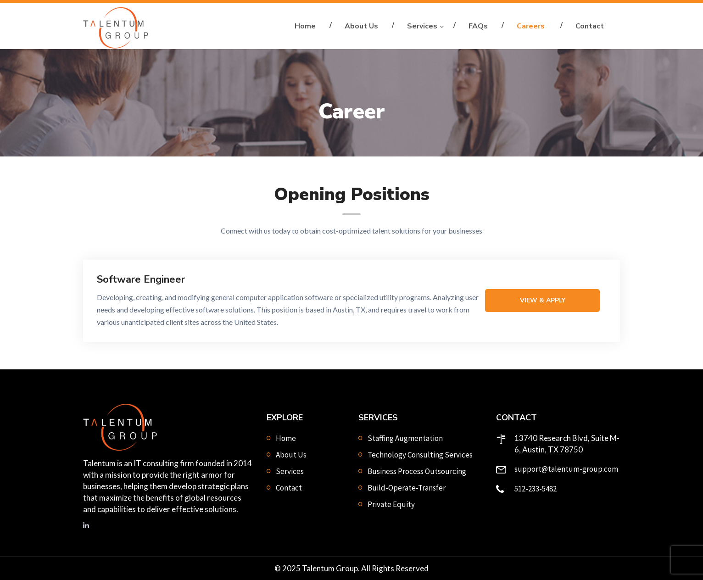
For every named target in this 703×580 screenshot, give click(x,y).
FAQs (478, 26)
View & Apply (542, 300)
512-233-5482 (535, 489)
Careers (532, 26)
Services (422, 26)
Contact (589, 26)
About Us (361, 26)
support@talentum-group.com (566, 469)
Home (305, 26)
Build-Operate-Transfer (407, 488)
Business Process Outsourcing (417, 471)
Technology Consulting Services (420, 455)
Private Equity (391, 504)
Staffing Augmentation (405, 438)
